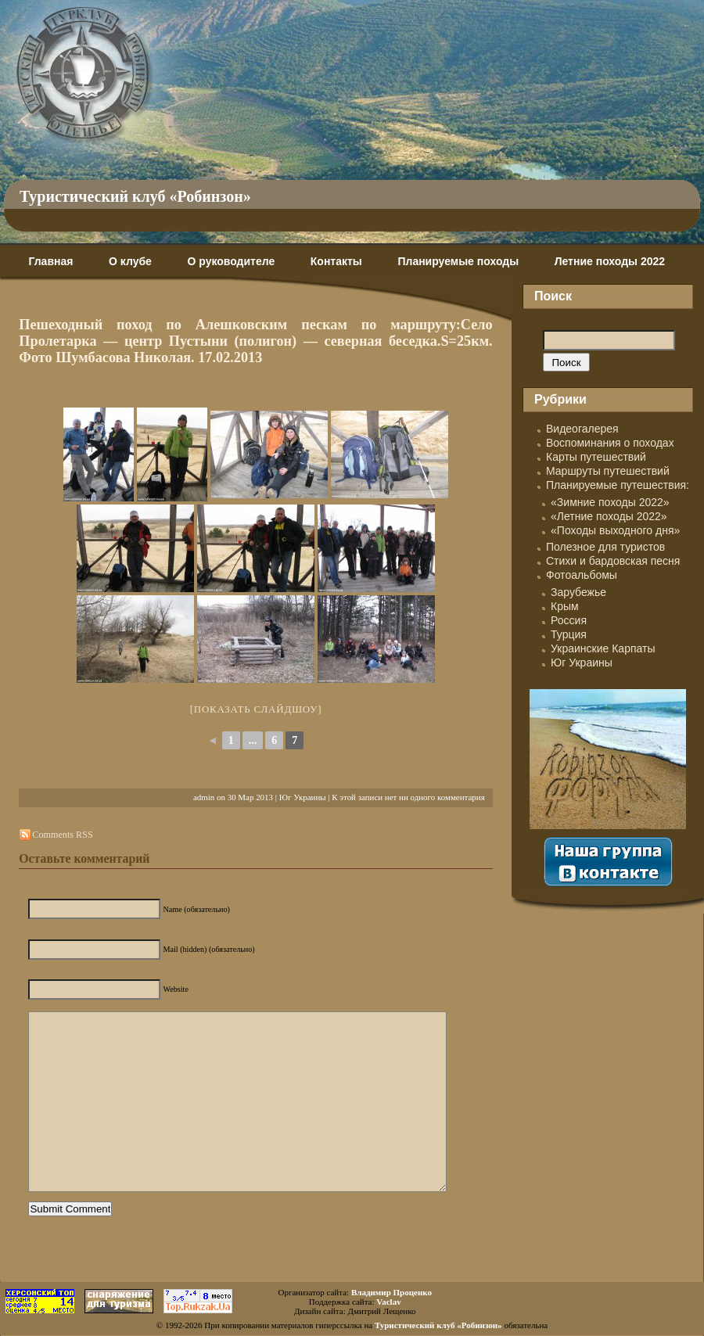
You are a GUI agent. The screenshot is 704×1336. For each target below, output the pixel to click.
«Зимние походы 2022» (610, 502)
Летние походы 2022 (610, 261)
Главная (50, 261)
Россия (569, 620)
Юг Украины (302, 797)
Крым (565, 606)
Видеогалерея (582, 428)
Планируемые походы (458, 261)
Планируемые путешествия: (617, 485)
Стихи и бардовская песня (613, 561)
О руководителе (231, 261)
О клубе (130, 261)
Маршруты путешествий (608, 471)
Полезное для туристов (605, 547)
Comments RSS (62, 834)
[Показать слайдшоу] (256, 709)
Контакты (336, 261)
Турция (569, 634)
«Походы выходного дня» (615, 530)
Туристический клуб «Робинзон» (135, 196)
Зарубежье (578, 592)
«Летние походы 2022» (609, 516)
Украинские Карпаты (603, 648)
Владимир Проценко (391, 1292)
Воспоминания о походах (610, 442)
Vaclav (388, 1301)
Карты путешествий (596, 457)
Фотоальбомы (581, 575)
